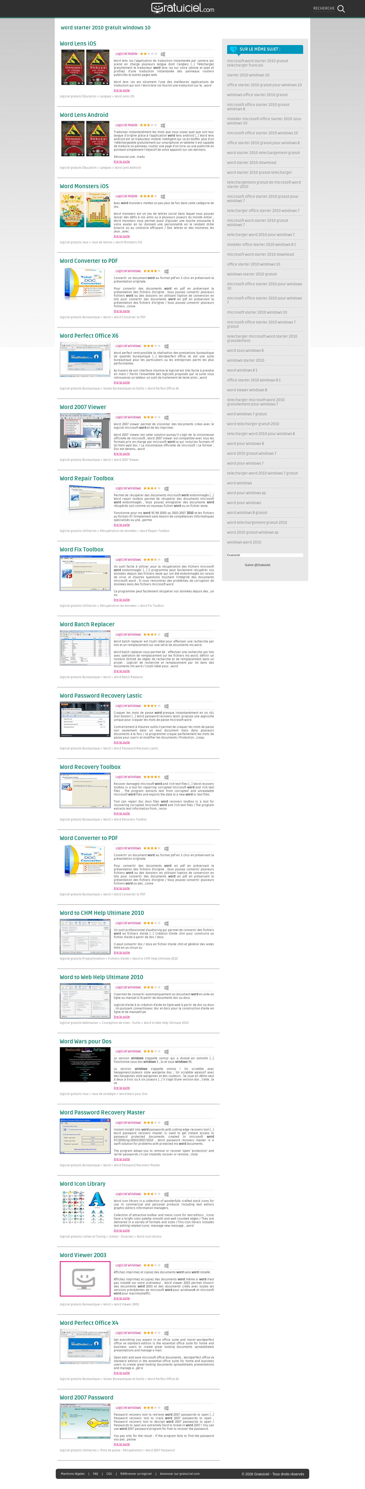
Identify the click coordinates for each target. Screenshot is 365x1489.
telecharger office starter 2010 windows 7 (263, 211)
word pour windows (244, 503)
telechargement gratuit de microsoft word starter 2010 (264, 184)
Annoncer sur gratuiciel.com (180, 1474)
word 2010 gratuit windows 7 (251, 453)
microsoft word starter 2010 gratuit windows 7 (257, 223)
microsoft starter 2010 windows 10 (257, 312)
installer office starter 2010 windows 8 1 (261, 245)
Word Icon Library (82, 1184)
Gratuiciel (233, 555)
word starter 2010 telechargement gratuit (263, 153)
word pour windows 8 (245, 444)
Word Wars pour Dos (86, 1042)
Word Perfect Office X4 (89, 1323)
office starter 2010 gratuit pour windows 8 (263, 143)
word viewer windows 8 (247, 390)
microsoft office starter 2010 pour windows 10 (264, 286)
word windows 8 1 (242, 370)
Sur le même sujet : (260, 49)
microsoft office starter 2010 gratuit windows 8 (258, 107)
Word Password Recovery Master (102, 1113)
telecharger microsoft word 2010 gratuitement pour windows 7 (256, 402)
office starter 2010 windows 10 (253, 264)
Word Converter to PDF (89, 261)
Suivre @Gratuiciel (257, 565)
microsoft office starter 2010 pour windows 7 (264, 300)
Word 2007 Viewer (83, 407)
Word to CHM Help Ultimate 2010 (102, 913)
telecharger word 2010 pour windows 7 (261, 235)
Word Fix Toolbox (82, 550)
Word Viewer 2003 (83, 1256)
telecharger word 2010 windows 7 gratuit (262, 473)
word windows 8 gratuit (247, 513)
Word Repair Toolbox (87, 479)
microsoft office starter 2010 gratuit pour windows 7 (263, 199)
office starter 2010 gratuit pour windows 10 (264, 85)
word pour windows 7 (245, 463)
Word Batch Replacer (87, 625)
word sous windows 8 (245, 351)
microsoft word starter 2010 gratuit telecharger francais (257, 63)
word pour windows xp (246, 493)
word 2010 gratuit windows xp (253, 532)
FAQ (95, 1474)
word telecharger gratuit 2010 (253, 424)
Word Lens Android (84, 115)
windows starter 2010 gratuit (252, 274)
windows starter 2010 (245, 360)
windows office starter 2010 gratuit (257, 95)
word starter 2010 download (251, 163)
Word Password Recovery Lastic (101, 696)
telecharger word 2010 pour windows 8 (261, 434)
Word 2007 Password (86, 1398)
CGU (109, 1474)
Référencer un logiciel (136, 1474)
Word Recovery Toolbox (90, 767)
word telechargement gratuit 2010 (257, 523)
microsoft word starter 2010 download (260, 254)
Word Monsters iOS (84, 187)
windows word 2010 (244, 542)
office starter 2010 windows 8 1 (254, 380)
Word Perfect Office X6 (89, 336)
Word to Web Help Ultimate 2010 (101, 978)
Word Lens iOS (78, 44)
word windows (239, 483)
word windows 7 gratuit (247, 414)
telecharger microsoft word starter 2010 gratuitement (262, 338)
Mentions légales (73, 1474)
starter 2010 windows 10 (248, 75)
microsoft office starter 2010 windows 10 (262, 133)
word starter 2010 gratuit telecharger (259, 172)
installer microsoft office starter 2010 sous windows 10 (264, 121)
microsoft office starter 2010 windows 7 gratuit (261, 324)
